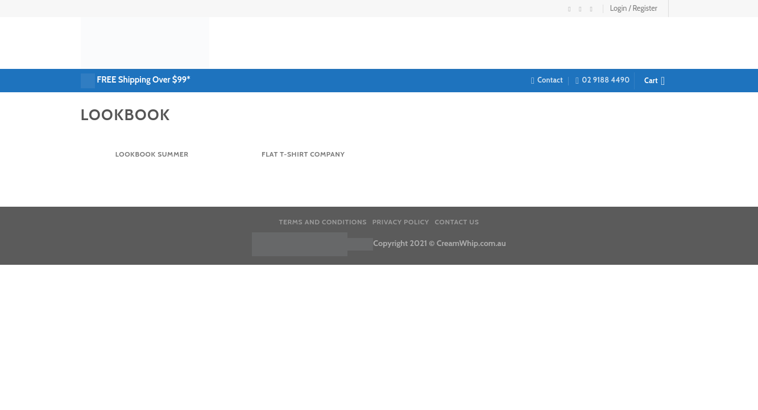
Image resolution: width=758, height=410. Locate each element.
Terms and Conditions (323, 222)
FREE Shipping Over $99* (143, 80)
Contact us (457, 222)
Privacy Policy (400, 222)
